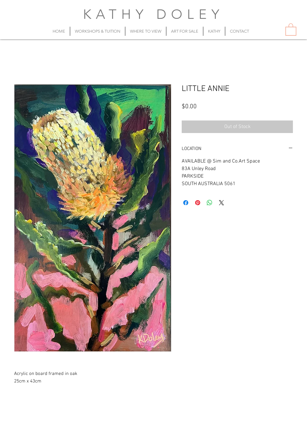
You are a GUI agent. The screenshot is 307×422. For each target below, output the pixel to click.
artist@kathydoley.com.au (171, 415)
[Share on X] (221, 202)
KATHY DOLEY (153, 14)
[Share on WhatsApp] (209, 202)
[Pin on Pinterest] (197, 202)
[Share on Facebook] (186, 202)
